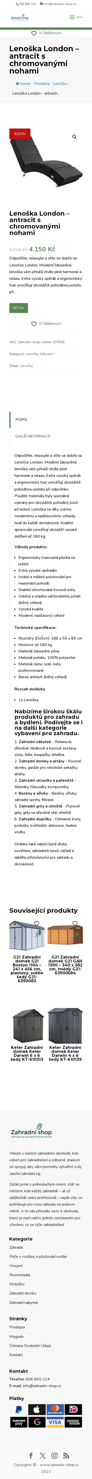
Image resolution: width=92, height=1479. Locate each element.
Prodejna (17, 1327)
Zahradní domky (22, 1293)
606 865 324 (27, 4)
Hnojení (16, 1266)
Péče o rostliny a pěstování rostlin (38, 1256)
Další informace (33, 436)
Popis (21, 419)
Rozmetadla (19, 1275)
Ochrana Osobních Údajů (30, 1346)
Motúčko (17, 1284)
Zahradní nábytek (23, 1302)
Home (23, 83)
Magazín (16, 1336)
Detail (18, 308)
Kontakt (16, 1355)
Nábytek (46, 354)
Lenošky (32, 354)
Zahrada (16, 1247)
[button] (74, 136)
